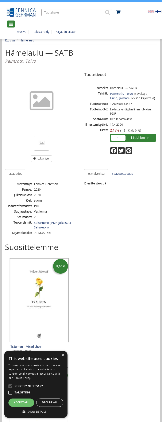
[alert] (36, 384)
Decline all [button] (50, 402)
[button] (107, 12)
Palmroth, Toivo (121, 93)
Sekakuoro (41, 227)
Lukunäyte (41, 158)
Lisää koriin (140, 137)
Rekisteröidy (41, 32)
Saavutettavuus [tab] (122, 174)
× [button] (62, 355)
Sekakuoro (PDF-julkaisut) (52, 222)
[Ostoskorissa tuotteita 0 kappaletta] (118, 12)
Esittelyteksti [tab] (96, 174)
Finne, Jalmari (119, 98)
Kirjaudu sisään (66, 32)
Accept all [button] (21, 402)
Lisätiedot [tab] (15, 174)
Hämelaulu (27, 40)
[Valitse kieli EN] (151, 11)
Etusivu (21, 32)
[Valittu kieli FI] (158, 11)
